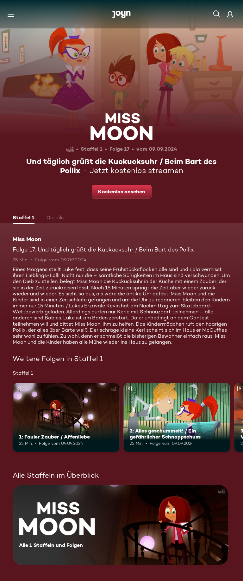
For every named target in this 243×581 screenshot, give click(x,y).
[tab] (23, 218)
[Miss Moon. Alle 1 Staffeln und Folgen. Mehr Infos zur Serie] (120, 525)
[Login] (230, 14)
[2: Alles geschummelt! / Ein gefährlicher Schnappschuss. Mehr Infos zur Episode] (176, 417)
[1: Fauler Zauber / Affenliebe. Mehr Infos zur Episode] (66, 417)
